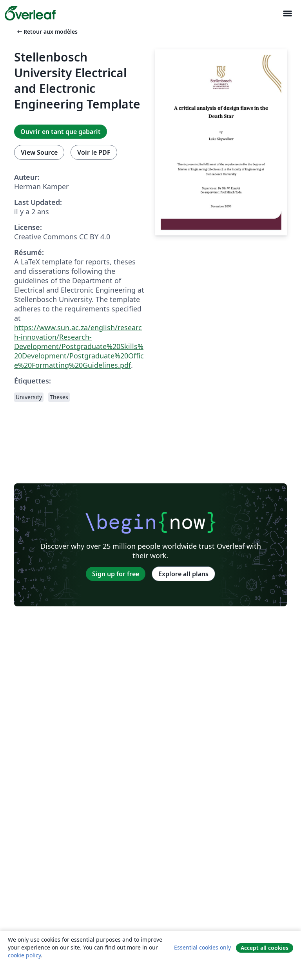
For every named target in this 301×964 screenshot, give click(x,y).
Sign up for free (115, 574)
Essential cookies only (202, 947)
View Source (39, 152)
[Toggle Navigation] (287, 13)
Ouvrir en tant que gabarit (60, 131)
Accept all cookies (264, 947)
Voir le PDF (94, 152)
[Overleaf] (30, 13)
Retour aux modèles (47, 31)
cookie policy (24, 955)
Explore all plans (183, 574)
